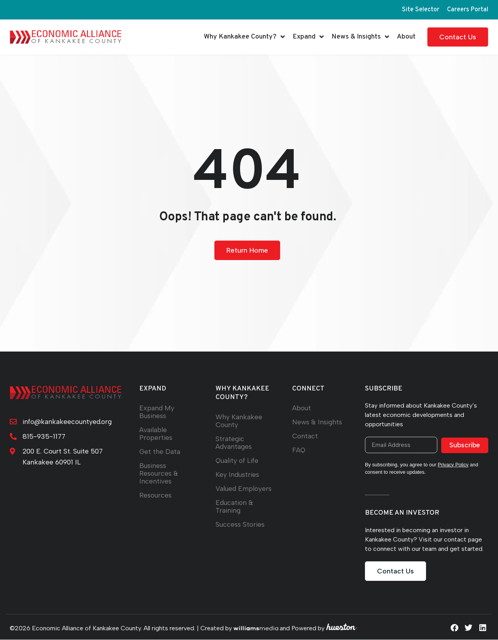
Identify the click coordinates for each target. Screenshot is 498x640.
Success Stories (240, 524)
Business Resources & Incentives (159, 473)
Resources (155, 495)
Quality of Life (237, 460)
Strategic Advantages (234, 442)
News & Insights (360, 37)
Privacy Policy (453, 465)
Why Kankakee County (239, 421)
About (406, 36)
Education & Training (235, 506)
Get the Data (159, 452)
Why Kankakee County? (244, 37)
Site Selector (420, 10)
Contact (305, 436)
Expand (308, 37)
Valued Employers (244, 488)
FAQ (298, 450)
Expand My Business (156, 412)
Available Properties (155, 434)
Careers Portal (467, 10)
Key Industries (238, 474)
